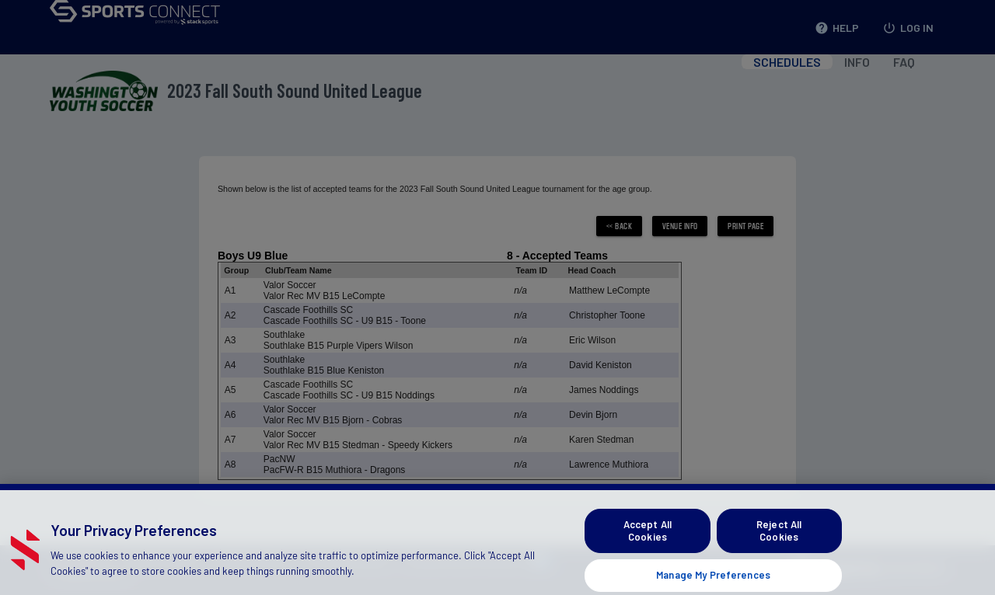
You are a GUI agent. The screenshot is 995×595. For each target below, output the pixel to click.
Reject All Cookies (778, 538)
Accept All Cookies (647, 538)
